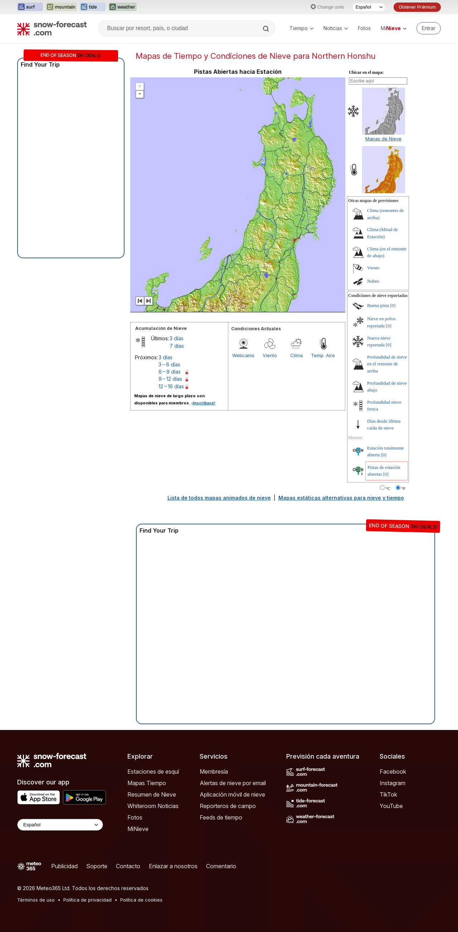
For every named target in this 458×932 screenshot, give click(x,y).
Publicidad (64, 866)
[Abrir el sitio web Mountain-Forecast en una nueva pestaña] (61, 7)
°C (388, 488)
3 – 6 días (169, 364)
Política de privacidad (87, 900)
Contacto (128, 866)
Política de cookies (141, 900)
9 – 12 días (170, 379)
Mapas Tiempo (146, 783)
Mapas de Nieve (383, 138)
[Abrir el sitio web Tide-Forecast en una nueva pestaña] (93, 7)
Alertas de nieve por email (233, 783)
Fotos (364, 28)
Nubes (373, 281)
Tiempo (301, 28)
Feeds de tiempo (221, 817)
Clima (296, 355)
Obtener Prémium (417, 7)
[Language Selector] (60, 825)
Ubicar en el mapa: (366, 72)
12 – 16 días (171, 386)
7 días (177, 346)
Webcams (243, 355)
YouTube (391, 806)
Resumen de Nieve (151, 794)
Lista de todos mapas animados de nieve (219, 498)
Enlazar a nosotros (173, 866)
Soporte (96, 866)
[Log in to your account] (428, 28)
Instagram (392, 783)
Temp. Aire (323, 355)
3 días (177, 338)
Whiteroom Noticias (153, 806)
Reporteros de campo (228, 806)
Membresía (214, 771)
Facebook (393, 771)
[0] (392, 305)
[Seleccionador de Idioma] (369, 7)
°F (403, 488)
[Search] (266, 28)
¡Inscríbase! (203, 402)
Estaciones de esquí (153, 771)
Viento (270, 355)
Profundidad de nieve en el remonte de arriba (387, 364)
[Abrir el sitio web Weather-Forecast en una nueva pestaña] (122, 7)
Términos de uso (36, 900)
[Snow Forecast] (52, 28)
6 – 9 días (170, 372)
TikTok (388, 794)
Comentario (221, 866)
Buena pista (378, 305)
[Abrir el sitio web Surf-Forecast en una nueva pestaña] (30, 7)
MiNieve (137, 828)
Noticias (335, 28)
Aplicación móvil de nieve (232, 794)
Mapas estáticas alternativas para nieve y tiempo (341, 498)
